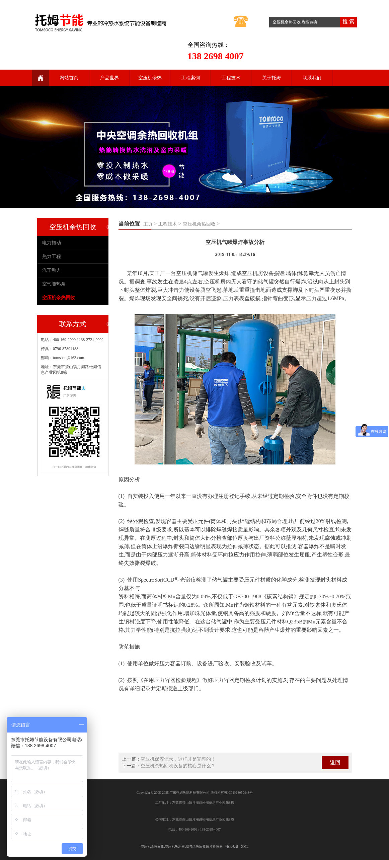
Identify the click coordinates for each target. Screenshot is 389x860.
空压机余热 (150, 77)
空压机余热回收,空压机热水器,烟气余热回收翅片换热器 (182, 846)
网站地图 (231, 846)
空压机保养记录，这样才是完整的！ (178, 759)
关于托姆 (271, 77)
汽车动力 (51, 270)
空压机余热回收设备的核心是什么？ (178, 765)
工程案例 (190, 77)
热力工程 (51, 256)
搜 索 (348, 21)
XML (244, 846)
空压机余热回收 (199, 224)
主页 (148, 224)
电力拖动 (51, 242)
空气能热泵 (54, 283)
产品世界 (109, 77)
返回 (335, 762)
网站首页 (69, 77)
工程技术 (231, 77)
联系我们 (312, 77)
